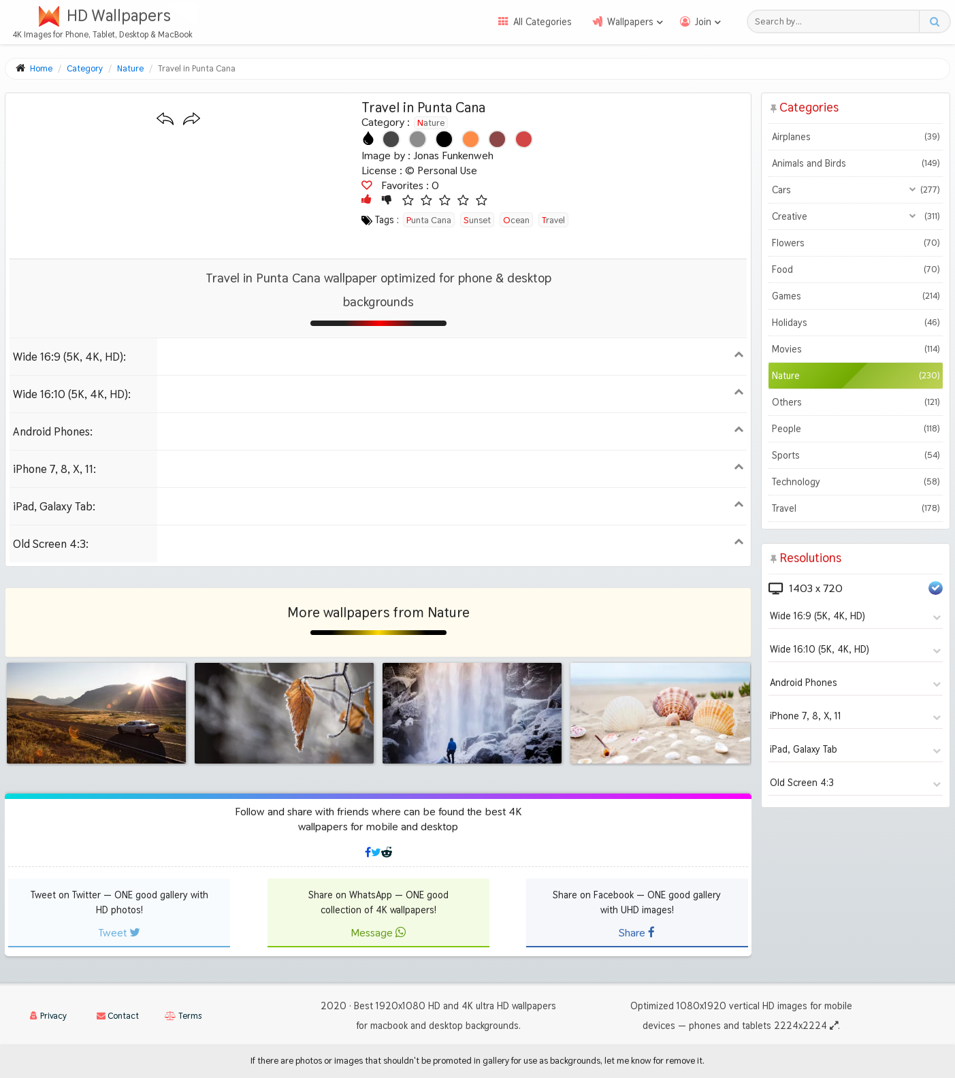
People (855, 428)
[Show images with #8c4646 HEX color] (497, 139)
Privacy (48, 1016)
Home (41, 68)
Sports (855, 455)
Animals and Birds (855, 163)
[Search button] (934, 21)
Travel (855, 508)
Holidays (855, 322)
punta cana (428, 220)
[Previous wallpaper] (165, 119)
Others (855, 402)
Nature (430, 122)
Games (855, 296)
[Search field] (837, 21)
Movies (855, 349)
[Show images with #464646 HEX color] (391, 139)
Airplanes (855, 136)
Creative (855, 216)
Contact (118, 1016)
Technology (855, 481)
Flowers (855, 242)
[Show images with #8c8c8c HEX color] (417, 139)
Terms (183, 1016)
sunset (477, 220)
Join (703, 22)
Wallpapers (630, 22)
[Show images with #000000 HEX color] (444, 139)
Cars (855, 189)
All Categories (542, 22)
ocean (516, 220)
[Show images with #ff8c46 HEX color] (471, 139)
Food (855, 269)
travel (553, 220)
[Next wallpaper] (191, 119)
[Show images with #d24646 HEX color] (524, 139)
